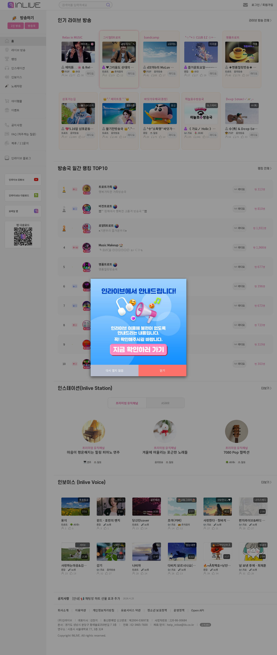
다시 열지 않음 (114, 370)
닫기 (162, 370)
